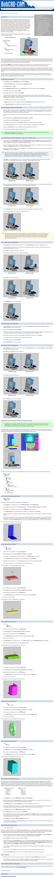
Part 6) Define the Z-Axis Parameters (43, 23)
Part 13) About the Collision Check (42, 32)
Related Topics (39, 34)
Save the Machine (41, 33)
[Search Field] (27, 9)
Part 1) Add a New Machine (41, 17)
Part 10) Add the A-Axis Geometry (42, 29)
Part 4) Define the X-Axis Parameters (43, 22)
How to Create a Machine (39, 15)
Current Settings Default (21, 867)
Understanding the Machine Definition (8, 876)
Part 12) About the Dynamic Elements (43, 31)
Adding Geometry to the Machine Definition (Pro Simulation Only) (44, 25)
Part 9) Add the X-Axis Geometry (42, 28)
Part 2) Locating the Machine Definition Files (43, 19)
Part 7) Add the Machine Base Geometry (43, 26)
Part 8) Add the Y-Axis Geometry (42, 27)
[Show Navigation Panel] (52, 4)
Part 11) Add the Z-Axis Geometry (42, 30)
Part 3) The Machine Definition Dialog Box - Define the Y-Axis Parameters (44, 21)
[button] (52, 9)
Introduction (38, 16)
